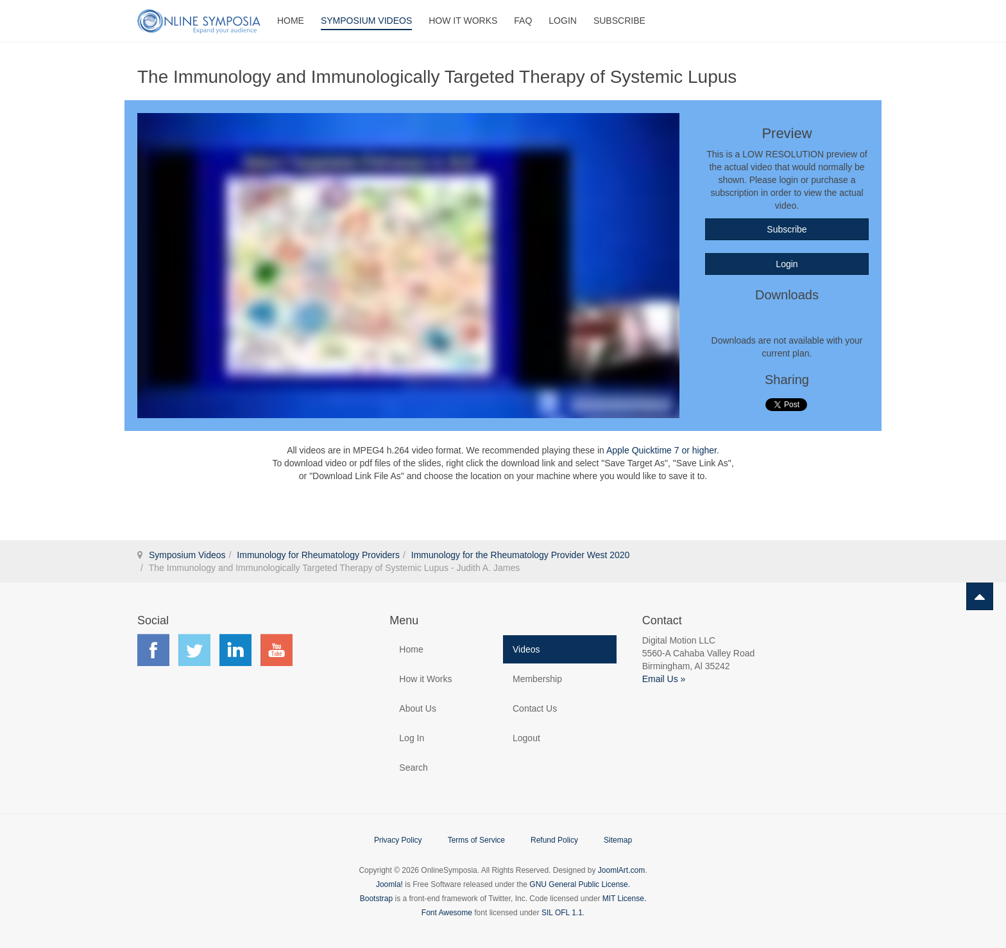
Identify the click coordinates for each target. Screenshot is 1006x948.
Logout (526, 738)
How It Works (463, 20)
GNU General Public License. (579, 884)
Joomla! (389, 884)
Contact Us (535, 708)
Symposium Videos (366, 20)
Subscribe (619, 20)
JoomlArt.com (621, 870)
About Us (417, 708)
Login (563, 20)
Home (290, 20)
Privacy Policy (398, 840)
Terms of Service (476, 840)
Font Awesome (447, 912)
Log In (411, 738)
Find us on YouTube (276, 650)
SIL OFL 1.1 (562, 912)
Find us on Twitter (194, 650)
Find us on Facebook (153, 650)
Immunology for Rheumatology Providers (318, 555)
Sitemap (618, 840)
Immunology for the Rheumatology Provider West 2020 (520, 555)
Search (413, 767)
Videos (526, 649)
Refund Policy (554, 840)
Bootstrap (376, 898)
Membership (537, 679)
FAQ (523, 20)
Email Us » (664, 679)
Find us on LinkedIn (235, 650)
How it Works (425, 679)
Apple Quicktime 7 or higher (661, 450)
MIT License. (624, 898)
